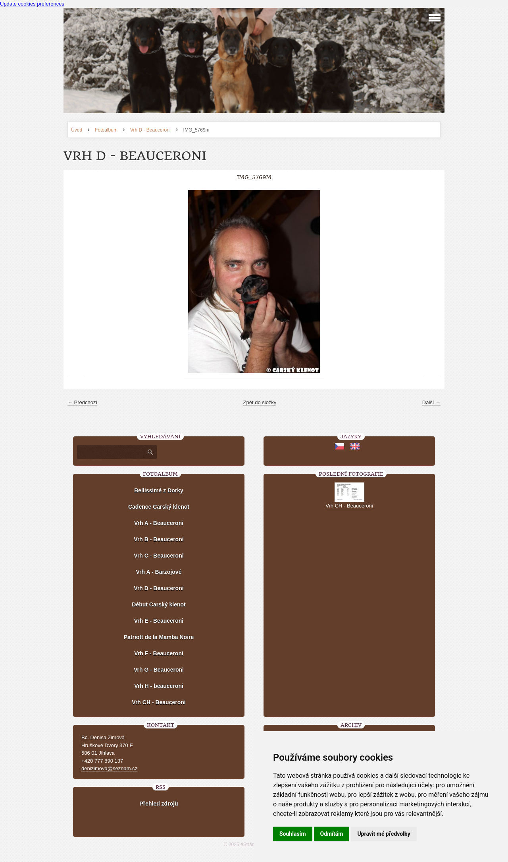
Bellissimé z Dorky (158, 490)
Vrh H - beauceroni (158, 686)
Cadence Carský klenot (158, 507)
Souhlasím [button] (292, 834)
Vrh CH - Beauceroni (158, 702)
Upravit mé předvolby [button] (383, 834)
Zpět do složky (260, 402)
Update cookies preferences (32, 4)
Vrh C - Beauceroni (158, 555)
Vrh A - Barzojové (159, 572)
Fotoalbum (106, 130)
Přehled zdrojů (158, 803)
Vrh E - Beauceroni (158, 621)
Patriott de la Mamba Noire (159, 637)
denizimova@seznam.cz (109, 768)
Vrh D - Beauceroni (150, 130)
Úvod (76, 130)
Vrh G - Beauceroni (159, 669)
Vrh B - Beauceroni (158, 539)
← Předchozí (82, 402)
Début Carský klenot (158, 604)
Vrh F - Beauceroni (158, 653)
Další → (431, 402)
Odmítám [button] (331, 834)
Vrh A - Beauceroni (158, 523)
